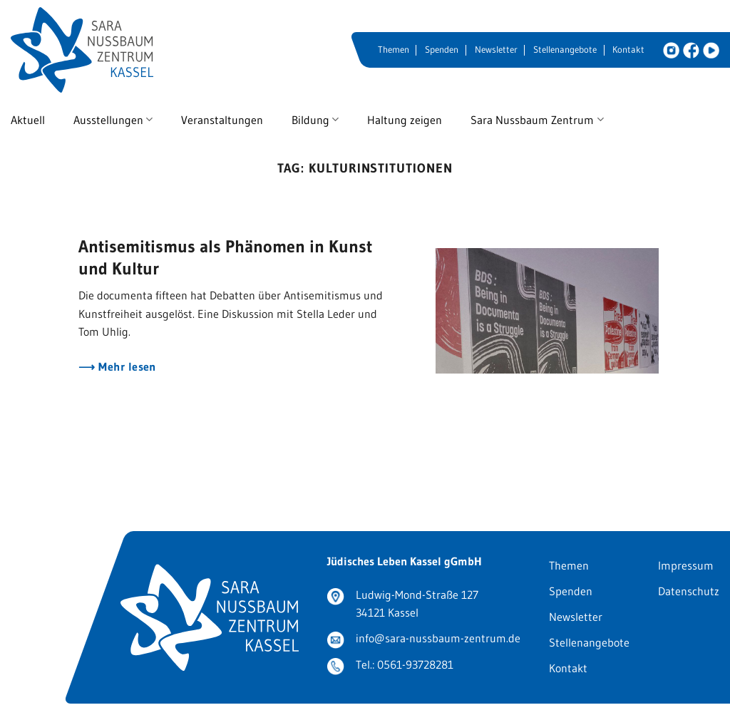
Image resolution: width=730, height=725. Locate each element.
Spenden (441, 49)
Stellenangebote (565, 49)
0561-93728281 (415, 664)
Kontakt (628, 49)
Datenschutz (688, 591)
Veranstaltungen (222, 120)
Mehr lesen (126, 367)
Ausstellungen (113, 120)
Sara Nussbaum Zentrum (537, 120)
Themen (393, 49)
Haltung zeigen (404, 120)
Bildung (315, 120)
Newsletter (496, 49)
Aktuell (28, 120)
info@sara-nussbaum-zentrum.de (438, 638)
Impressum (686, 565)
